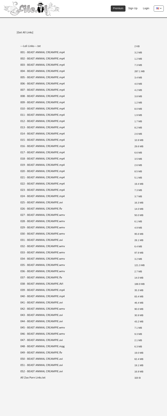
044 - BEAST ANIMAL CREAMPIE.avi (41, 321)
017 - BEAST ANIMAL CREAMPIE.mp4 (42, 152)
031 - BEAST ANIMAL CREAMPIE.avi (41, 240)
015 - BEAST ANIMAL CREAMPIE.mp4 (42, 140)
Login (146, 8)
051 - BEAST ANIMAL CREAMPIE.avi (41, 365)
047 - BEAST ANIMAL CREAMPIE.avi (41, 340)
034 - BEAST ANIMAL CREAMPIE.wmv (42, 258)
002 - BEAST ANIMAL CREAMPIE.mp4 (42, 58)
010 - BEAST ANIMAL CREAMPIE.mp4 (42, 108)
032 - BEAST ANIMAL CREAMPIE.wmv (42, 246)
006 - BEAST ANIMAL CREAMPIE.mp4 (42, 83)
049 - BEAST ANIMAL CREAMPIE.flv (41, 352)
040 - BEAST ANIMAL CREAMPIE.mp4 (42, 296)
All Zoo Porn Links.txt (32, 377)
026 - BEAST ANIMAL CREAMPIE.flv (41, 208)
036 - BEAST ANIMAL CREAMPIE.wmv (42, 271)
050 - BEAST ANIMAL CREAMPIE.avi (41, 358)
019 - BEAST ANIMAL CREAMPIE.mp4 (42, 165)
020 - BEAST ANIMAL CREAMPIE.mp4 (42, 171)
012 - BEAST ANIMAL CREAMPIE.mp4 (42, 121)
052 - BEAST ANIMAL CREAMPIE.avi (41, 371)
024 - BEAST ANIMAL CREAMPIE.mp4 (42, 196)
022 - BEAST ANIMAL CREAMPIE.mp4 (42, 183)
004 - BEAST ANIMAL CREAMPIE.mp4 (42, 71)
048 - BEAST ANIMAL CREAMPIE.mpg (42, 346)
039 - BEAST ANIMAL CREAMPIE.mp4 (42, 290)
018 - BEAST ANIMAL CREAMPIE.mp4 (42, 158)
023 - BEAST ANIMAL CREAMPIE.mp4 (42, 190)
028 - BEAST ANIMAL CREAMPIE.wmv (42, 221)
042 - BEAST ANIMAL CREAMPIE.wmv (42, 308)
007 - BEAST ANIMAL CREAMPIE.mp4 (42, 89)
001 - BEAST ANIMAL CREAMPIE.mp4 (42, 52)
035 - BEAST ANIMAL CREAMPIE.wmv (42, 265)
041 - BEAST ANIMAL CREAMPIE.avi (41, 302)
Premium (118, 8)
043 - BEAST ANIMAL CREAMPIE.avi (41, 315)
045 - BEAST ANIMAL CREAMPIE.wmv (42, 327)
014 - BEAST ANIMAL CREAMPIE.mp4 (42, 133)
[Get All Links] (25, 32)
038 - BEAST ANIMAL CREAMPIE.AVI (41, 283)
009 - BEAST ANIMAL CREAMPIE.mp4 (42, 102)
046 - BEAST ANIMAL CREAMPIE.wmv (42, 333)
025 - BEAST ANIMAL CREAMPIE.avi (41, 202)
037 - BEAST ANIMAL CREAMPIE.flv (41, 277)
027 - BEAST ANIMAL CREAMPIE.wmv (42, 215)
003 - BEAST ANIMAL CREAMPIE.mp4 (42, 64)
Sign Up (132, 8)
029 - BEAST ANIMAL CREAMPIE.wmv (42, 227)
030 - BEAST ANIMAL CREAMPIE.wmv (42, 233)
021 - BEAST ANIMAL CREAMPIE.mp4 (42, 177)
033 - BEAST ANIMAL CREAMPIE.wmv (42, 252)
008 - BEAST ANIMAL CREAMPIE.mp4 (42, 96)
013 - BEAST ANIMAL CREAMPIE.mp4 (42, 127)
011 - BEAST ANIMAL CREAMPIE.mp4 (42, 115)
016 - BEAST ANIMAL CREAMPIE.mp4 (42, 146)
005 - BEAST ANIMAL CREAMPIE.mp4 (42, 77)
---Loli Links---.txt (30, 46)
